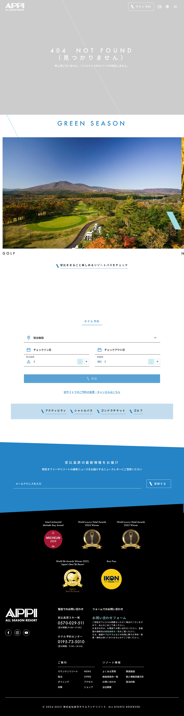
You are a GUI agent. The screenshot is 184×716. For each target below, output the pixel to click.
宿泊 (60, 676)
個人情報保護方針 (135, 676)
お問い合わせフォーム (109, 618)
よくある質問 (109, 671)
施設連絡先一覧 (112, 631)
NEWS (87, 671)
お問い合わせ (109, 681)
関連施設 (130, 671)
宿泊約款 (130, 681)
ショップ (88, 687)
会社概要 (106, 687)
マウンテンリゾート (68, 671)
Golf (9, 253)
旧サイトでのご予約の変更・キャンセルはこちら (92, 392)
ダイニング (63, 681)
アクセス (88, 681)
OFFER (87, 676)
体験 (60, 687)
